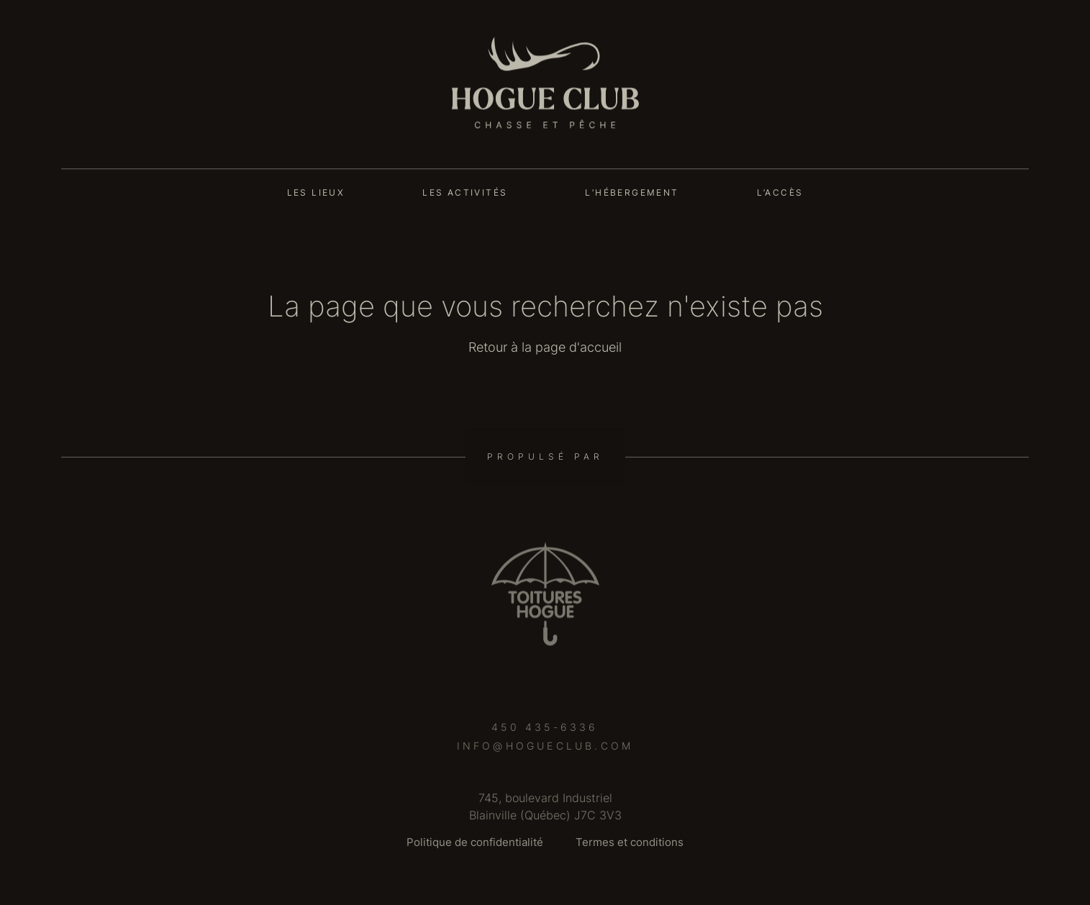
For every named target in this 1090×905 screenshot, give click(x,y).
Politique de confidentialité (475, 842)
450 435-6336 (544, 732)
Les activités (464, 192)
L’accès (780, 192)
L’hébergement (631, 192)
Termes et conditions (629, 842)
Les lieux (316, 192)
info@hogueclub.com (545, 751)
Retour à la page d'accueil (545, 346)
